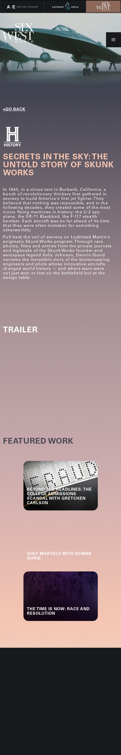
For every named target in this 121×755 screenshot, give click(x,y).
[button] (113, 39)
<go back (14, 110)
